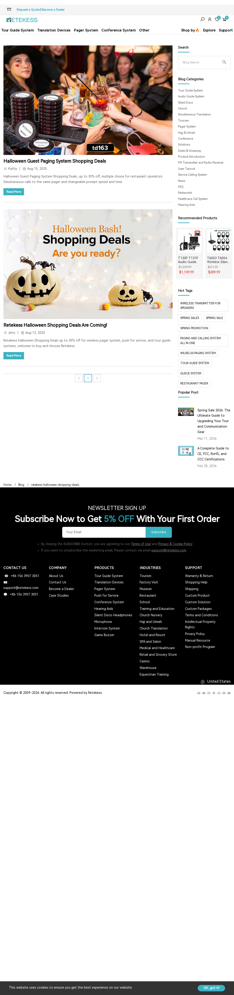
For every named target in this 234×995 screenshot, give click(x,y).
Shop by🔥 (190, 30)
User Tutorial (186, 168)
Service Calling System (192, 174)
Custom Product (197, 595)
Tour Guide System (17, 30)
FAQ (180, 186)
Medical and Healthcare (157, 648)
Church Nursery (151, 615)
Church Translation (154, 628)
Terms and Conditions (201, 615)
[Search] (201, 62)
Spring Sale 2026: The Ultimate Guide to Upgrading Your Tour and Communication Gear (213, 421)
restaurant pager (194, 383)
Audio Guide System (191, 96)
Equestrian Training (154, 674)
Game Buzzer (104, 635)
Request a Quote (28, 9)
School (145, 602)
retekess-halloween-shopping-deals (55, 484)
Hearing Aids (186, 204)
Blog (21, 484)
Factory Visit (149, 582)
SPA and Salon (150, 641)
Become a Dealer (53, 9)
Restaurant (185, 192)
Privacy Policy (195, 634)
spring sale (214, 318)
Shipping (191, 589)
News (181, 181)
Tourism (183, 120)
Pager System (86, 30)
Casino (145, 661)
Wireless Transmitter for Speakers (200, 306)
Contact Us (57, 582)
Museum (146, 589)
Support (226, 30)
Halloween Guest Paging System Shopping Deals (54, 161)
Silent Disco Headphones (113, 615)
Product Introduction (191, 156)
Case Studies (59, 595)
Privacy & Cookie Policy (175, 544)
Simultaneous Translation (194, 114)
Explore (209, 30)
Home (7, 484)
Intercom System (107, 628)
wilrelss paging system (198, 353)
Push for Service (106, 595)
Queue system (190, 373)
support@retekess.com (168, 550)
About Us (56, 576)
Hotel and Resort (152, 635)
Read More (13, 191)
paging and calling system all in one (200, 341)
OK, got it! (211, 988)
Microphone (103, 622)
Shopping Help (196, 582)
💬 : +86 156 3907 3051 (20, 594)
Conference (185, 138)
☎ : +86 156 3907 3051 (21, 576)
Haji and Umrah (151, 622)
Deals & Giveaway (189, 150)
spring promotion (194, 328)
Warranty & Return (199, 576)
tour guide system (194, 363)
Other (144, 30)
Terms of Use (141, 544)
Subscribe (158, 532)
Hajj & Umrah (186, 132)
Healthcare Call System (193, 199)
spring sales (189, 318)
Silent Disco (185, 102)
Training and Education (157, 609)
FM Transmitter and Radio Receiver (201, 162)
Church (182, 108)
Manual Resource (197, 640)
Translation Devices (54, 30)
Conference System (118, 30)
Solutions (184, 144)
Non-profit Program (200, 647)
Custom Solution (197, 602)
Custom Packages (198, 609)
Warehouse (148, 668)
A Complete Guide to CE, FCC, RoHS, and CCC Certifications (213, 454)
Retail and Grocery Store (158, 654)
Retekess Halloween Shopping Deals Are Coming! (55, 325)
